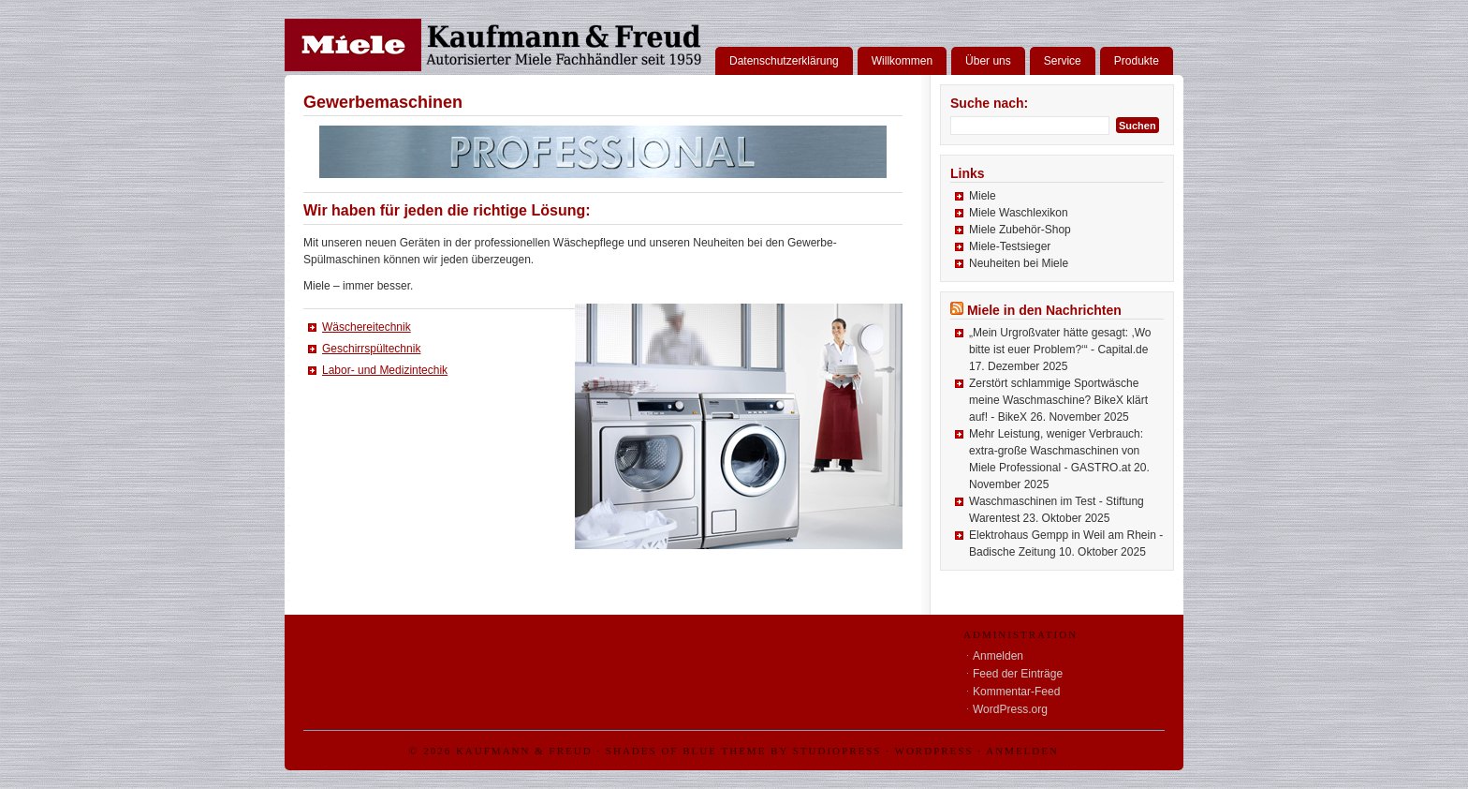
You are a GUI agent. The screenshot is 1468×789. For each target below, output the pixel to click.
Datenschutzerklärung (784, 60)
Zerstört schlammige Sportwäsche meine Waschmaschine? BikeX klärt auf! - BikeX (1058, 400)
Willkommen (902, 60)
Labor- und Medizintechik (385, 370)
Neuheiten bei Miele (1018, 263)
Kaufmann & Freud (524, 750)
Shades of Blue (661, 750)
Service (1062, 60)
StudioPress (837, 750)
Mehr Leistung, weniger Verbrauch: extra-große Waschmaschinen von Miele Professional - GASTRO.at (1056, 450)
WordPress (934, 750)
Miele (982, 195)
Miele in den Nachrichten (1044, 310)
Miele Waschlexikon (1018, 212)
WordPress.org (1010, 709)
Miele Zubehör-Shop (1020, 229)
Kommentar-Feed (1016, 691)
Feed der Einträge (1018, 673)
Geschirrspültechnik (371, 348)
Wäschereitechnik (366, 327)
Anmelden (998, 655)
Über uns (988, 60)
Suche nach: (989, 103)
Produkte (1136, 60)
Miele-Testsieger (1009, 246)
